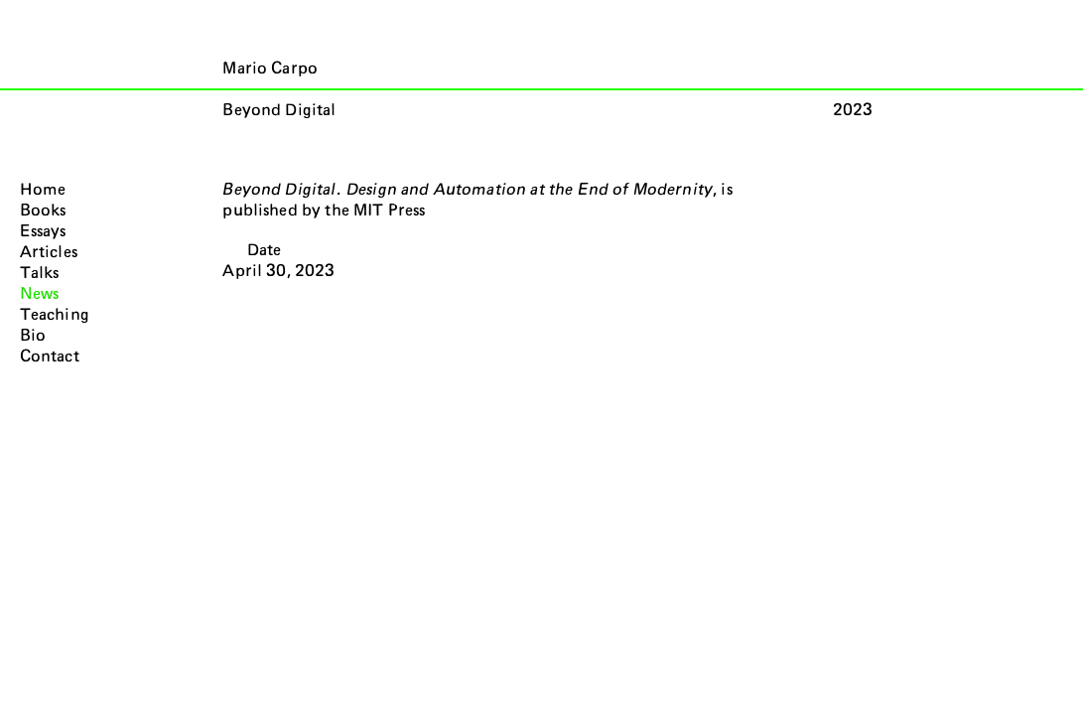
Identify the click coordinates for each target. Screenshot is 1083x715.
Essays (43, 231)
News (40, 294)
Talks (40, 273)
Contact (49, 356)
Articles (48, 252)
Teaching (54, 315)
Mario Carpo (270, 68)
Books (43, 210)
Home (43, 190)
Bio (33, 336)
